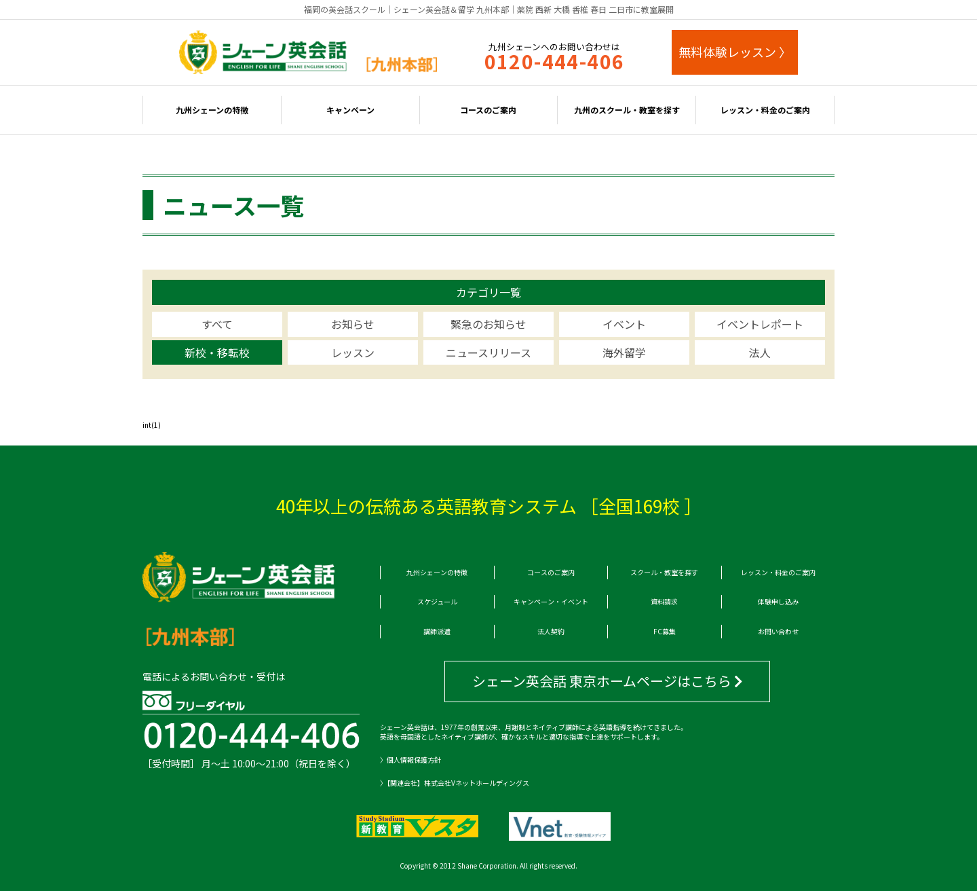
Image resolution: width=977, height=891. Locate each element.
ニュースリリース (488, 352)
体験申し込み (778, 601)
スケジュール (437, 601)
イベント (624, 324)
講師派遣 (437, 631)
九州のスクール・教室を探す (627, 109)
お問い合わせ (778, 631)
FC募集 (664, 631)
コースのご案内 (488, 109)
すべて (217, 324)
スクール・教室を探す (664, 572)
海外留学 (624, 352)
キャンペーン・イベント (551, 601)
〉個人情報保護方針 (410, 760)
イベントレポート (759, 324)
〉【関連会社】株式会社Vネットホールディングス (454, 783)
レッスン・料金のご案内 (765, 109)
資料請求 (664, 601)
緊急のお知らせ (488, 324)
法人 (760, 352)
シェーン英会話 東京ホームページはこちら (607, 681)
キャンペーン (350, 109)
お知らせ (353, 324)
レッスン (353, 352)
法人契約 (550, 631)
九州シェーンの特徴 (212, 109)
